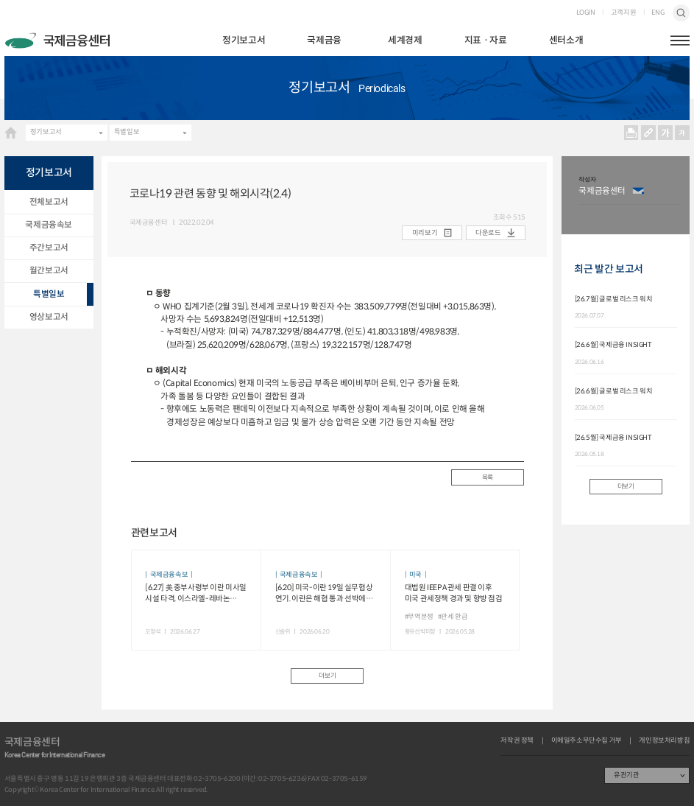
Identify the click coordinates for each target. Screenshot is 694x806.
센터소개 (566, 40)
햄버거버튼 (680, 40)
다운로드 (487, 232)
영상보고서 (48, 317)
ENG (657, 13)
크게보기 (665, 133)
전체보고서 (48, 202)
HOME (10, 132)
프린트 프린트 (631, 133)
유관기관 (626, 775)
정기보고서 (243, 40)
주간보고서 (48, 247)
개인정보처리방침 (664, 740)
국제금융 (324, 40)
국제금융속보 (48, 225)
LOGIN (585, 13)
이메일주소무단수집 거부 (586, 740)
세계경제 (405, 40)
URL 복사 (648, 133)
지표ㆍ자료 (485, 40)
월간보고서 (48, 270)
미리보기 (424, 232)
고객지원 (623, 13)
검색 (681, 12)
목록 (487, 477)
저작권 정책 (517, 740)
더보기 (327, 675)
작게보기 (682, 133)
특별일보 (126, 131)
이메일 (638, 191)
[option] (629, 195)
